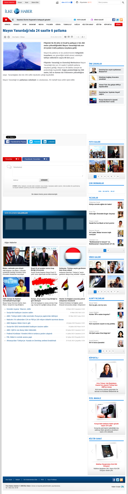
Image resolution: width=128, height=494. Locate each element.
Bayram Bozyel (103, 233)
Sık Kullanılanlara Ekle (30, 479)
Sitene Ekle (35, 2)
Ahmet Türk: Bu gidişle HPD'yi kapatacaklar (110, 86)
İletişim (18, 479)
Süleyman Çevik (103, 203)
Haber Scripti (116, 487)
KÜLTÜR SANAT (95, 439)
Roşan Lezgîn (103, 222)
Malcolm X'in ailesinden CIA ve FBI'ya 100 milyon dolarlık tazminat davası (35, 320)
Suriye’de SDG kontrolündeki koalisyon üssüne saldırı (27, 327)
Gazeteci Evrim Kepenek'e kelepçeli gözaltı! (33, 20)
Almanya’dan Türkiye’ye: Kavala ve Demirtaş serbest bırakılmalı (31, 341)
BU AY (112, 191)
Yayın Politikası (52, 479)
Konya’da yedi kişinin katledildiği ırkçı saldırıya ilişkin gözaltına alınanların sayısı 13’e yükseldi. (106, 428)
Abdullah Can (103, 242)
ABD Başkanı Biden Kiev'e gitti (18, 323)
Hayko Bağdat (103, 313)
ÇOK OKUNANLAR (96, 183)
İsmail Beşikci (103, 342)
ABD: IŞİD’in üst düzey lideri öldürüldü (21, 330)
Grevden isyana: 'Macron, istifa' (19, 309)
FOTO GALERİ (94, 142)
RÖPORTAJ (93, 358)
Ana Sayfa (9, 479)
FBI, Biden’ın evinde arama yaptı (19, 337)
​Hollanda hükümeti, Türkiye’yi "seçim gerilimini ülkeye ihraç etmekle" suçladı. (72, 271)
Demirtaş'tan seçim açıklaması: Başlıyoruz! (110, 71)
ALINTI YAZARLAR (96, 298)
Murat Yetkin (103, 304)
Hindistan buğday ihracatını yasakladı (109, 78)
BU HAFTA (106, 191)
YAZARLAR (93, 198)
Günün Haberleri (9, 2)
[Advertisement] (79, 11)
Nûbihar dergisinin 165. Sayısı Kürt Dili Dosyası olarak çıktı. (106, 467)
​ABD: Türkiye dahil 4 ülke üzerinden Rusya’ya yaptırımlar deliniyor (32, 316)
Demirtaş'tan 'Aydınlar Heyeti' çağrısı (109, 93)
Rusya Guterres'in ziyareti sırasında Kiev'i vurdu (108, 101)
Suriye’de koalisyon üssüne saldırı (20, 313)
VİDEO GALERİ (95, 257)
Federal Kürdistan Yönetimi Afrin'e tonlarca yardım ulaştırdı (29, 334)
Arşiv (26, 2)
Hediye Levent (103, 332)
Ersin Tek (103, 213)
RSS (42, 479)
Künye (20, 2)
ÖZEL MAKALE (95, 398)
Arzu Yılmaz (103, 323)
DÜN (99, 191)
